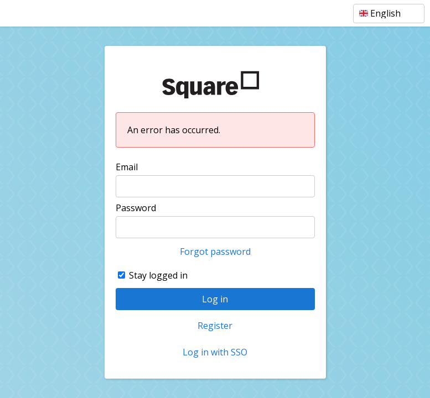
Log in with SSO (215, 352)
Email (127, 167)
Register (215, 326)
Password (136, 208)
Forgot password (215, 251)
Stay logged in (158, 275)
